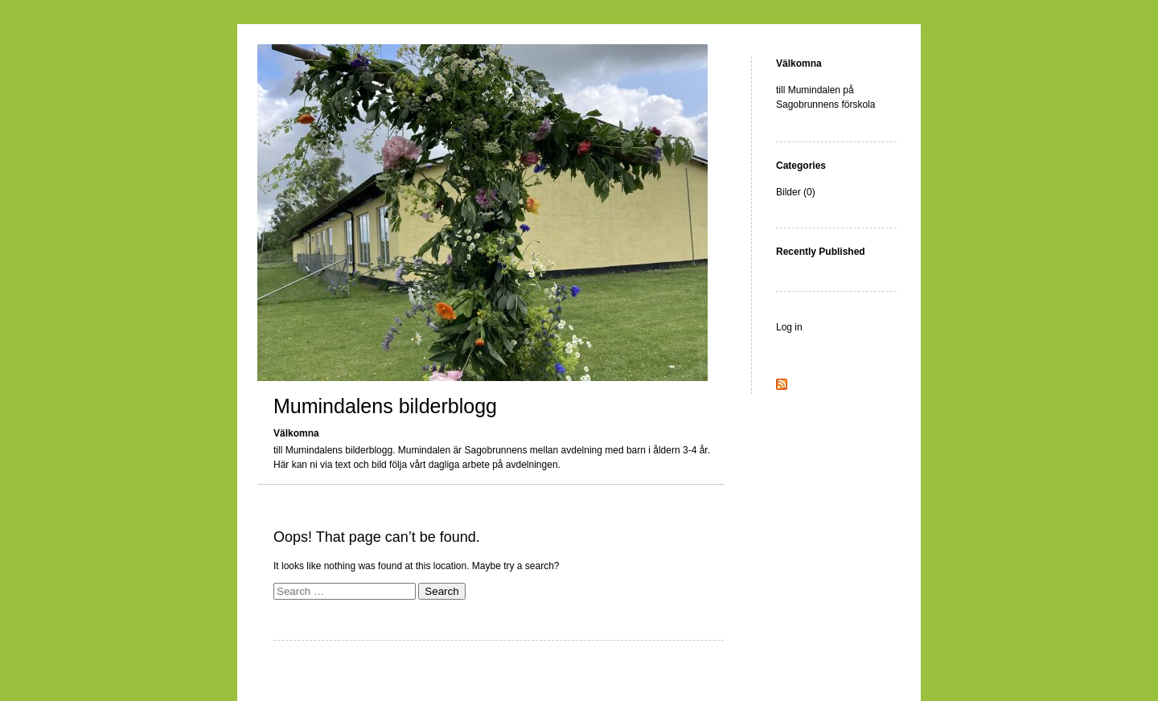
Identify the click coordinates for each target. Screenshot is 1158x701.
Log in (789, 327)
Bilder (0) (795, 192)
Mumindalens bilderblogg (385, 406)
